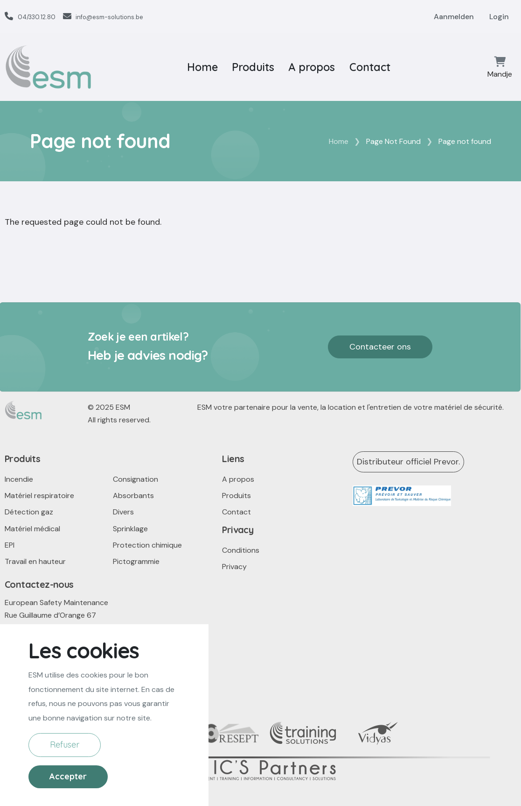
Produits (253, 67)
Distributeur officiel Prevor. (408, 461)
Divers (123, 512)
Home (202, 67)
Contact (369, 67)
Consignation (135, 479)
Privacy (234, 566)
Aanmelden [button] (454, 16)
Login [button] (499, 16)
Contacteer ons (380, 346)
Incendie (19, 479)
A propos (311, 67)
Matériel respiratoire (39, 495)
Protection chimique (147, 545)
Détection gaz (29, 512)
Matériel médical (32, 529)
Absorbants (133, 495)
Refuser (64, 763)
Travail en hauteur (35, 561)
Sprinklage (130, 529)
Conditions (240, 550)
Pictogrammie (136, 561)
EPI (9, 545)
